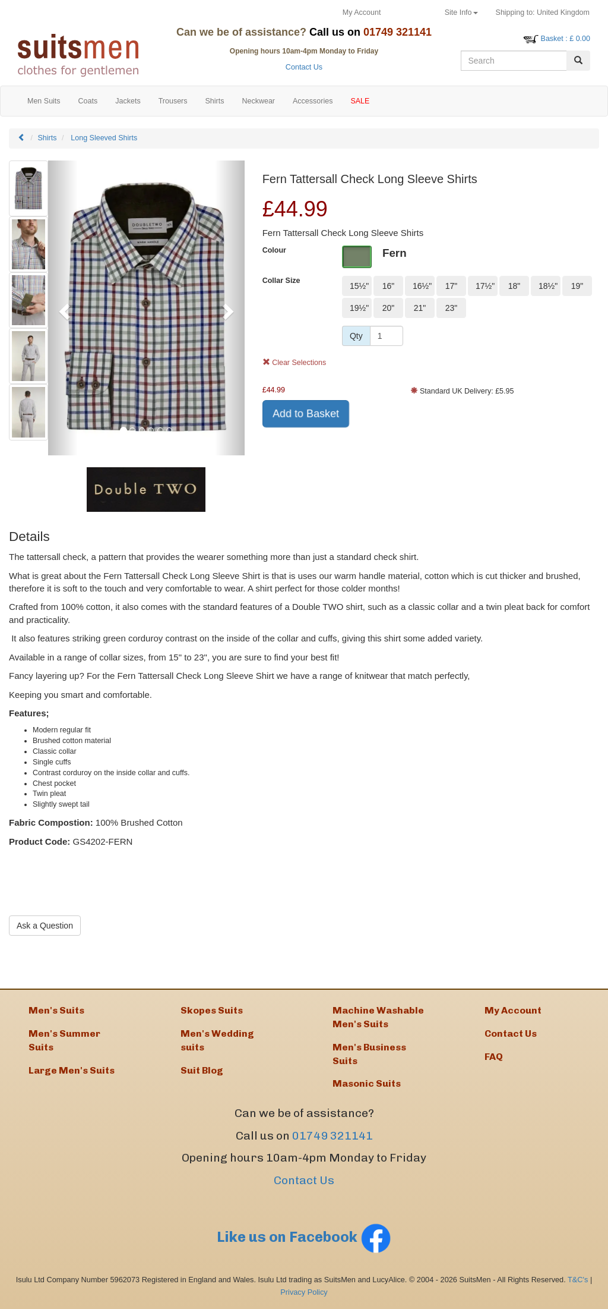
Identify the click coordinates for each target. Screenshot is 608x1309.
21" (420, 308)
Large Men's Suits (71, 1070)
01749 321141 (332, 1136)
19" (577, 286)
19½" (359, 308)
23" (451, 308)
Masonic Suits (366, 1083)
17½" (485, 286)
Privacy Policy (303, 1292)
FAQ (493, 1056)
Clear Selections (294, 362)
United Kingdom (543, 12)
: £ (565, 38)
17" (451, 286)
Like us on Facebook (304, 1236)
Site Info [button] (461, 12)
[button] (63, 308)
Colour (274, 250)
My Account (362, 12)
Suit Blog (201, 1070)
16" (388, 286)
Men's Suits (56, 1010)
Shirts (46, 138)
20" (388, 308)
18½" (548, 286)
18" (514, 286)
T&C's (578, 1279)
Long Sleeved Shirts (104, 138)
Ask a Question (45, 925)
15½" (359, 286)
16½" (422, 286)
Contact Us (304, 67)
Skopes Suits (211, 1010)
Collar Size (281, 280)
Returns (412, 12)
